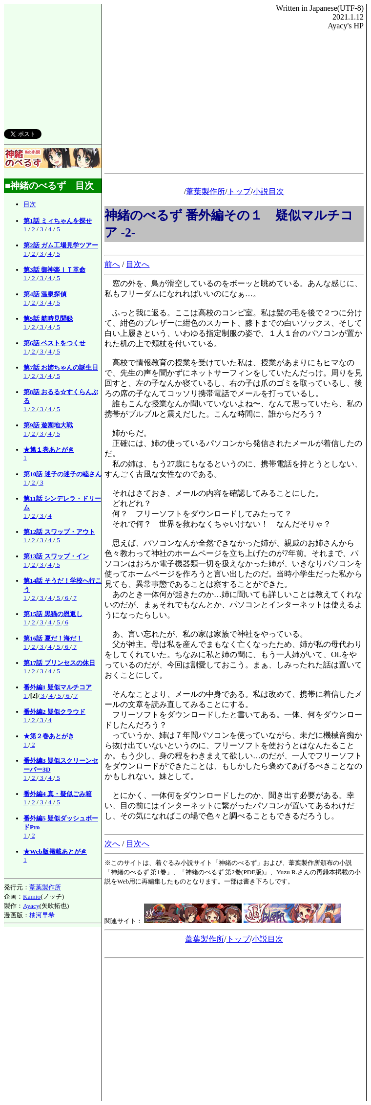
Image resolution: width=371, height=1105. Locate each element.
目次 (29, 204)
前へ (112, 264)
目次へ (137, 264)
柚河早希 (42, 915)
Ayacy (31, 905)
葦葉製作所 (45, 887)
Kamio (32, 896)
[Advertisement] (53, 61)
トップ (239, 191)
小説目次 (268, 191)
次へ (112, 844)
